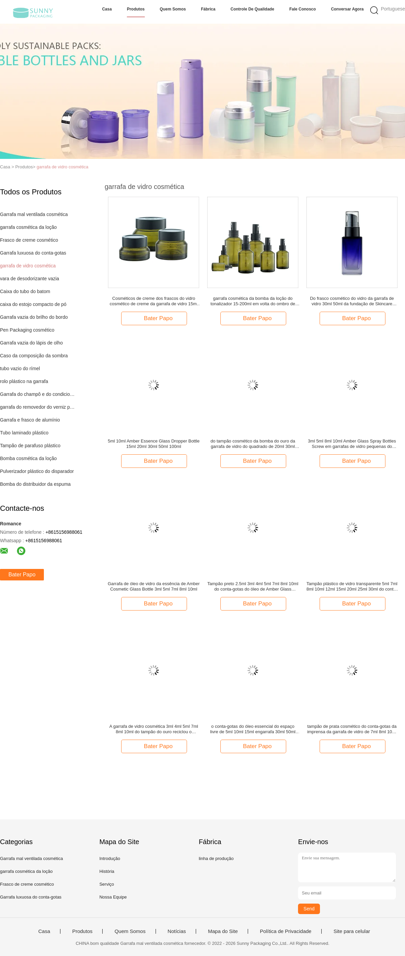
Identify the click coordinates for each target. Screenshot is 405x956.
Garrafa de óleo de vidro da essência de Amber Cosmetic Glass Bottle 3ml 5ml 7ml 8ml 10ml (153, 586)
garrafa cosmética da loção (28, 227)
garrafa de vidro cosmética (62, 166)
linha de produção (216, 858)
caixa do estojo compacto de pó (33, 304)
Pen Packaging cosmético (27, 330)
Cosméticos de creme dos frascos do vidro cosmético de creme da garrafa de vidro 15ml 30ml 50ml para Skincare (154, 301)
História (106, 871)
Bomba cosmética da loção (28, 458)
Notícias (177, 931)
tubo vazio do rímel (20, 368)
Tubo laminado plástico (24, 432)
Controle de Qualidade (252, 9)
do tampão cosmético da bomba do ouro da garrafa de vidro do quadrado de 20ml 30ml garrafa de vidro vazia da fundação (253, 443)
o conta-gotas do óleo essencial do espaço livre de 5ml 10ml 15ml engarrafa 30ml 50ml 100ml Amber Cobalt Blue (253, 729)
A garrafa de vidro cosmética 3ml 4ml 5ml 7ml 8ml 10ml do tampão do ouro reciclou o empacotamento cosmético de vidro (153, 729)
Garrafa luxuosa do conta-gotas (33, 253)
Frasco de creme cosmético (29, 240)
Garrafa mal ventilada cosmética (34, 214)
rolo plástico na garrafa (24, 381)
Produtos (136, 9)
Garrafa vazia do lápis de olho (31, 342)
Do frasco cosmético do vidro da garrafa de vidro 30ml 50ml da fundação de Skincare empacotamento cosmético (352, 301)
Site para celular (351, 931)
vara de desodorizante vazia (29, 278)
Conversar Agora (347, 9)
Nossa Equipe (113, 897)
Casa (107, 9)
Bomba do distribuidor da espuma (35, 484)
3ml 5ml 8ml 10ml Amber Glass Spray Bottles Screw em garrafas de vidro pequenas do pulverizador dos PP (352, 443)
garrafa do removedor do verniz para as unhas (38, 407)
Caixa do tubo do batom (25, 291)
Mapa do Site (223, 931)
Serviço (106, 884)
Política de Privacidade (286, 931)
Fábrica (208, 9)
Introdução (109, 858)
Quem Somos (173, 9)
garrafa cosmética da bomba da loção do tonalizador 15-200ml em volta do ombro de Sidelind (253, 301)
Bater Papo (21, 574)
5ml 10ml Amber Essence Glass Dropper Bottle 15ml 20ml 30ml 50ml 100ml (154, 443)
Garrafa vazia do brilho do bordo (34, 317)
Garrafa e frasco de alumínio (30, 420)
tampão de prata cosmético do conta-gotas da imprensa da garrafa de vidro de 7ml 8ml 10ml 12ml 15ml (352, 729)
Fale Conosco (302, 9)
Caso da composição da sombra (34, 355)
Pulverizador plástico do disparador (37, 471)
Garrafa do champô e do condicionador (38, 394)
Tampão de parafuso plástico (30, 445)
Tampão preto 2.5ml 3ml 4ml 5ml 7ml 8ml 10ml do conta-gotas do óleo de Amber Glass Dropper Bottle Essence (252, 586)
